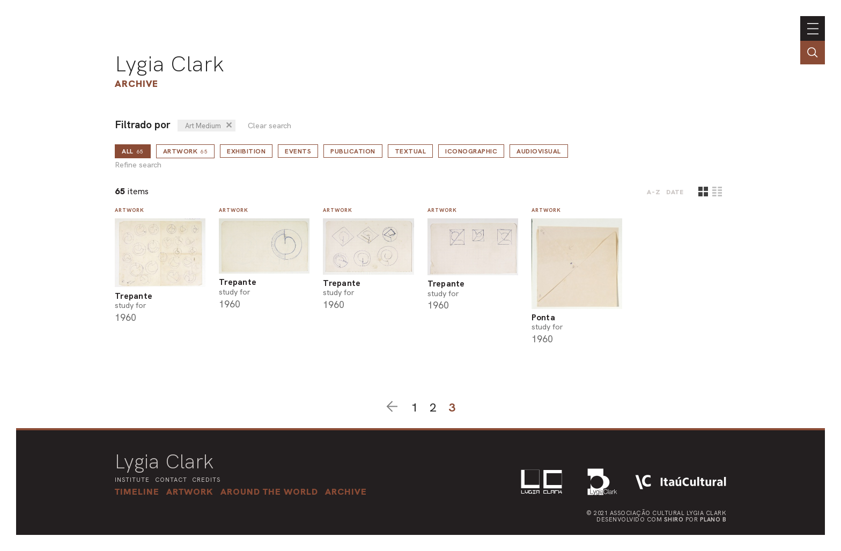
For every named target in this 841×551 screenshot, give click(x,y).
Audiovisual (539, 151)
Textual (410, 151)
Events (298, 151)
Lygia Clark (169, 64)
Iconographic (471, 151)
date (675, 192)
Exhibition (246, 151)
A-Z (654, 192)
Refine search (138, 165)
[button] (269, 491)
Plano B (713, 519)
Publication (352, 151)
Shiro (674, 519)
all (133, 151)
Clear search (269, 125)
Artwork (185, 151)
